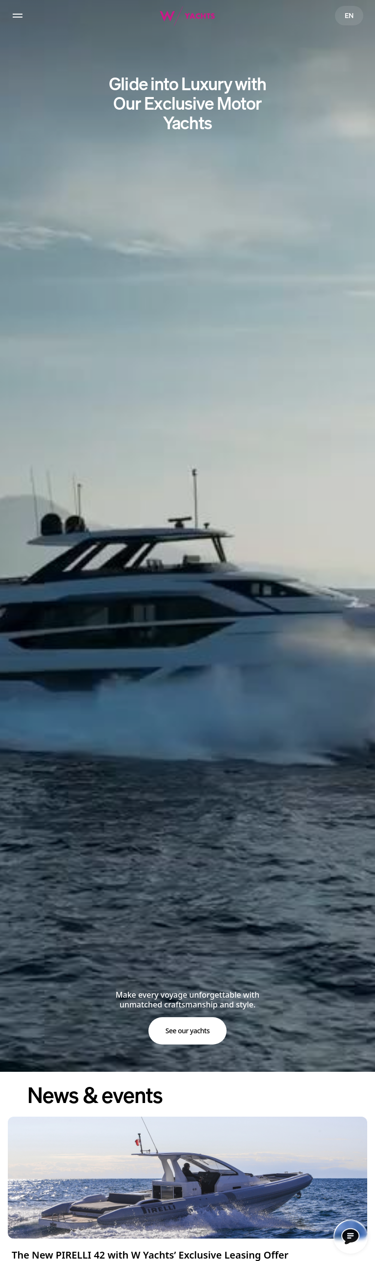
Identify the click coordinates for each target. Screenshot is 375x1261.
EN (349, 15)
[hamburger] (17, 15)
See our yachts (188, 1030)
